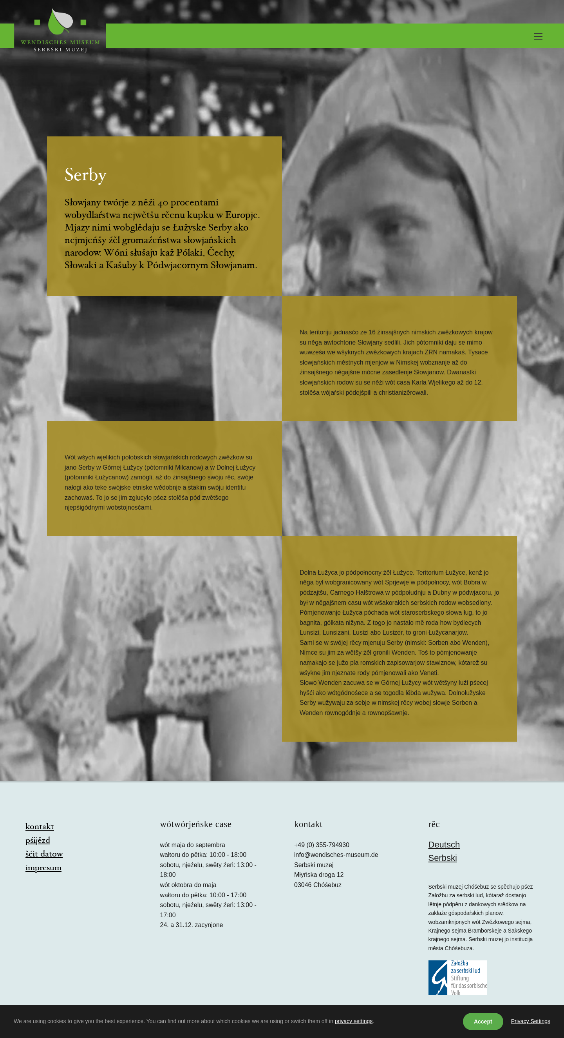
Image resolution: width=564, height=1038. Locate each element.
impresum (43, 868)
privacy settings (353, 1021)
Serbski (442, 858)
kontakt (39, 827)
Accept (483, 1021)
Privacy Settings (530, 1021)
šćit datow (44, 854)
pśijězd (37, 841)
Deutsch (444, 844)
